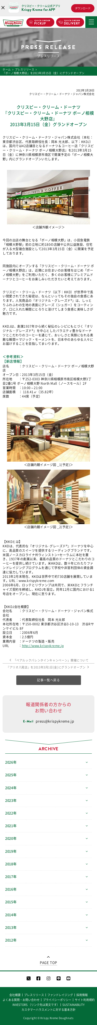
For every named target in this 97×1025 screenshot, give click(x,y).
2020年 (11, 838)
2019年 (11, 851)
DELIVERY (72, 22)
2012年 (11, 940)
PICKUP (42, 22)
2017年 (11, 876)
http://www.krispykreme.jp (43, 645)
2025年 (11, 775)
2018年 (11, 864)
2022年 (11, 813)
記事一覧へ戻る (48, 680)
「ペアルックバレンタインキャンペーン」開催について (48, 660)
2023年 (11, 800)
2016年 (11, 889)
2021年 (11, 825)
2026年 (11, 762)
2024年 (11, 788)
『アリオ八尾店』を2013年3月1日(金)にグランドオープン (48, 667)
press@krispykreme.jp (55, 721)
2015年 (11, 902)
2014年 (11, 915)
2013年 (11, 927)
